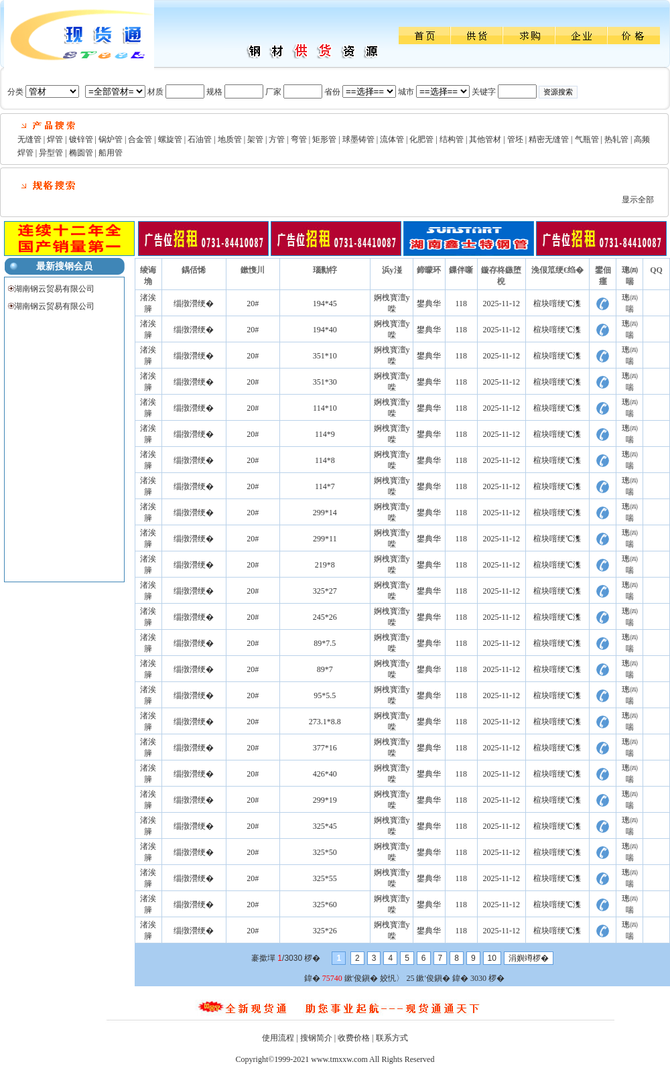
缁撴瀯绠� (194, 303)
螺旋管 (170, 139)
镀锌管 (81, 139)
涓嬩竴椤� (529, 958)
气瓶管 (587, 139)
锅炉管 (110, 139)
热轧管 (616, 139)
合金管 (140, 139)
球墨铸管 (358, 139)
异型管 (51, 152)
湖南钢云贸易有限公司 (54, 288)
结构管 (452, 139)
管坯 (515, 139)
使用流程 (278, 1038)
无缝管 (29, 139)
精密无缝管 (549, 139)
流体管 (392, 139)
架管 (255, 139)
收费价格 (354, 1038)
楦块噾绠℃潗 (557, 303)
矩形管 (324, 139)
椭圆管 (81, 152)
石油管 (200, 139)
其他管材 (485, 139)
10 (492, 958)
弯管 (299, 139)
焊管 (55, 139)
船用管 (110, 152)
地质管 (230, 139)
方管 (277, 139)
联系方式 (392, 1038)
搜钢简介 (316, 1038)
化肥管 (421, 139)
